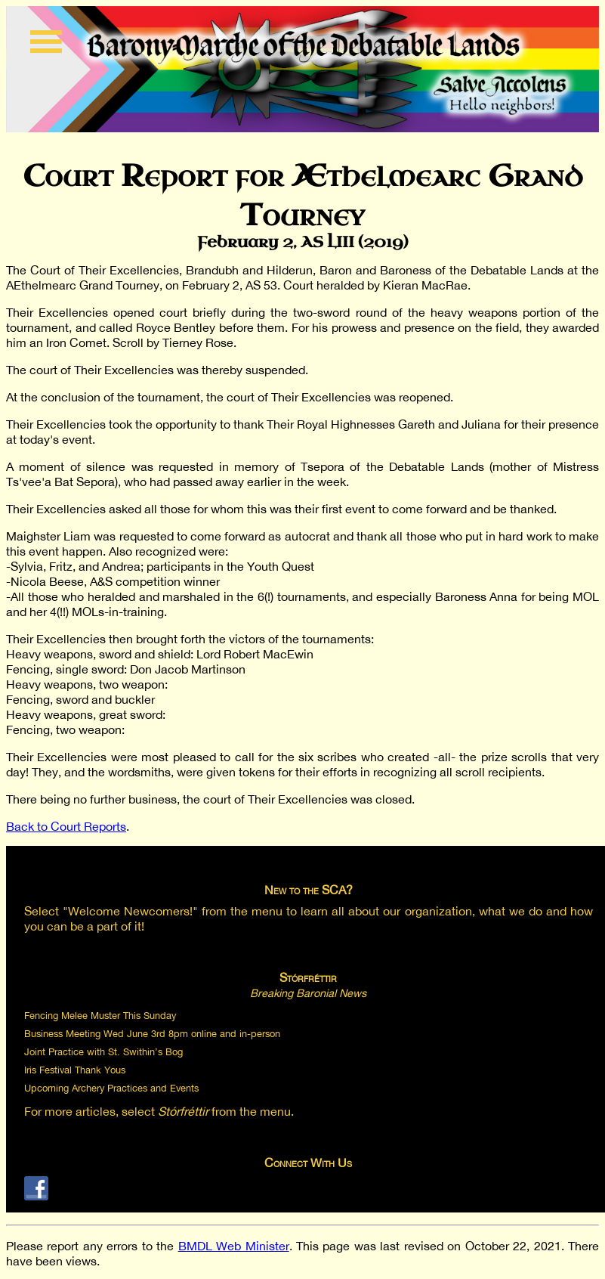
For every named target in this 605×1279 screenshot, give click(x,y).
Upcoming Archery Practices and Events (111, 1088)
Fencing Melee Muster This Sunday (100, 1015)
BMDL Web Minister (233, 1246)
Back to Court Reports (66, 826)
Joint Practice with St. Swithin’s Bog (103, 1052)
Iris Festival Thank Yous (74, 1070)
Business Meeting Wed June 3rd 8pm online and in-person (152, 1033)
